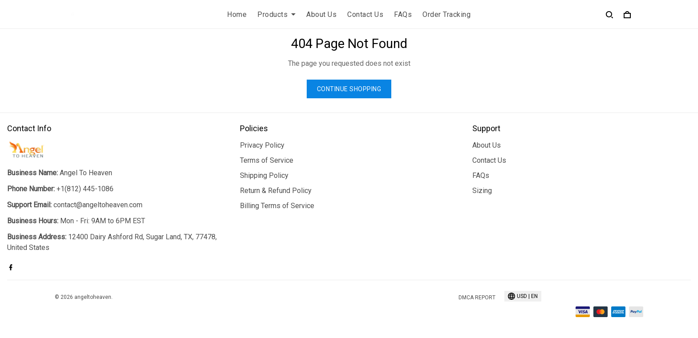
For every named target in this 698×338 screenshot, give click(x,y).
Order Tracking (446, 14)
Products (276, 14)
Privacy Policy (262, 145)
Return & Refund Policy (276, 190)
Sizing (482, 190)
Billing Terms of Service (277, 205)
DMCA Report (477, 297)
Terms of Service (266, 160)
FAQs (403, 14)
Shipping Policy (264, 175)
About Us (321, 14)
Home (237, 14)
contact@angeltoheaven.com (97, 205)
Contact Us (365, 14)
